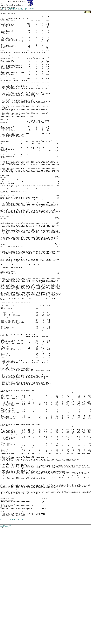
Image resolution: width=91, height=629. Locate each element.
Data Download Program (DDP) (18, 8)
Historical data (9, 8)
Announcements (31, 8)
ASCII (19, 9)
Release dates (3, 8)
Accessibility (2, 627)
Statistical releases (3, 623)
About (26, 8)
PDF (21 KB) (23, 9)
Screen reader (15, 9)
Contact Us (6, 627)
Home (1, 626)
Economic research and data (7, 626)
